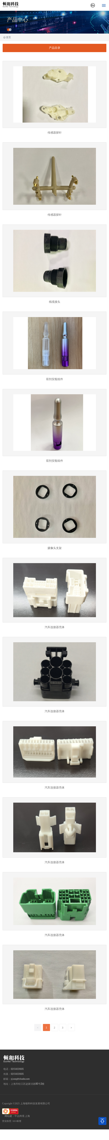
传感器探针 (54, 100)
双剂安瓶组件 (54, 348)
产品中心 (17, 20)
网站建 (8, 1116)
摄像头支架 (54, 512)
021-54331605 (17, 1074)
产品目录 (54, 47)
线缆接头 (54, 266)
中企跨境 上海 (22, 1116)
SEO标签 (17, 1121)
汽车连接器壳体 (54, 595)
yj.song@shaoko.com (20, 1078)
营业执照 (6, 1121)
